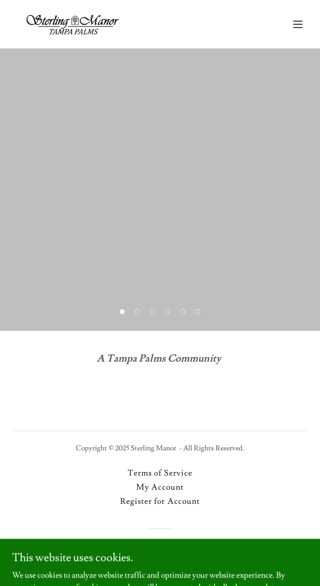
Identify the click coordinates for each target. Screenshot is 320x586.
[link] (72, 24)
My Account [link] (160, 487)
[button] (298, 24)
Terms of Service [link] (160, 473)
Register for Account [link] (159, 501)
